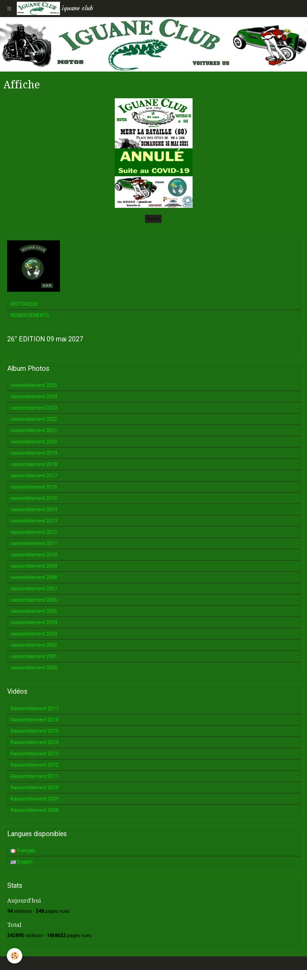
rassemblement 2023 (34, 408)
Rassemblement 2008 (35, 810)
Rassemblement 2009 (35, 799)
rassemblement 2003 (34, 634)
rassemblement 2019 (34, 453)
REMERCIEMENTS (30, 315)
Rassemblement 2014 (35, 742)
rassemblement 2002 (34, 645)
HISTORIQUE (24, 304)
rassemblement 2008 (34, 577)
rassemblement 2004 (34, 622)
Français (23, 850)
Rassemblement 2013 (35, 753)
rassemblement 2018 (34, 464)
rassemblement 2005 (34, 611)
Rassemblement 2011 (35, 776)
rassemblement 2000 (34, 667)
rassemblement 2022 (34, 419)
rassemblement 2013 (34, 521)
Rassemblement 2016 (35, 719)
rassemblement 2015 (34, 498)
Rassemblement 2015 (35, 731)
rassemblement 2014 (34, 509)
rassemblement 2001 (34, 656)
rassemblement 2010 (34, 554)
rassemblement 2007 (34, 588)
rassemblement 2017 (34, 475)
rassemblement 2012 (34, 532)
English (22, 862)
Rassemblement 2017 (35, 708)
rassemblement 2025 (34, 385)
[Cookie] (14, 955)
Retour (153, 218)
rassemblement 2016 (34, 487)
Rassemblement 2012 (35, 765)
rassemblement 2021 (34, 430)
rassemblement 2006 (34, 600)
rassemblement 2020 (34, 441)
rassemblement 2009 (34, 566)
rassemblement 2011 (34, 543)
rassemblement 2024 (34, 396)
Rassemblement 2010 (35, 787)
